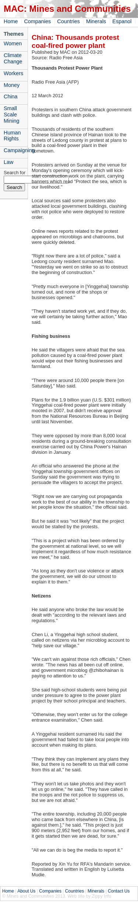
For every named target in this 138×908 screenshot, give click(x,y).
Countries (68, 21)
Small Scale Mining (11, 114)
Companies (37, 21)
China (11, 96)
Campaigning (16, 150)
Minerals (96, 21)
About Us (26, 891)
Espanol (121, 21)
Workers (13, 73)
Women (13, 43)
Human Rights (12, 136)
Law (8, 162)
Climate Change (13, 58)
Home (11, 21)
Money (12, 85)
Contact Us (119, 891)
